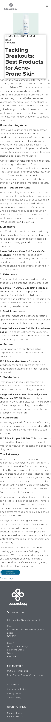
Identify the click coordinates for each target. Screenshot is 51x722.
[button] (47, 6)
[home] (10, 6)
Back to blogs (6, 578)
